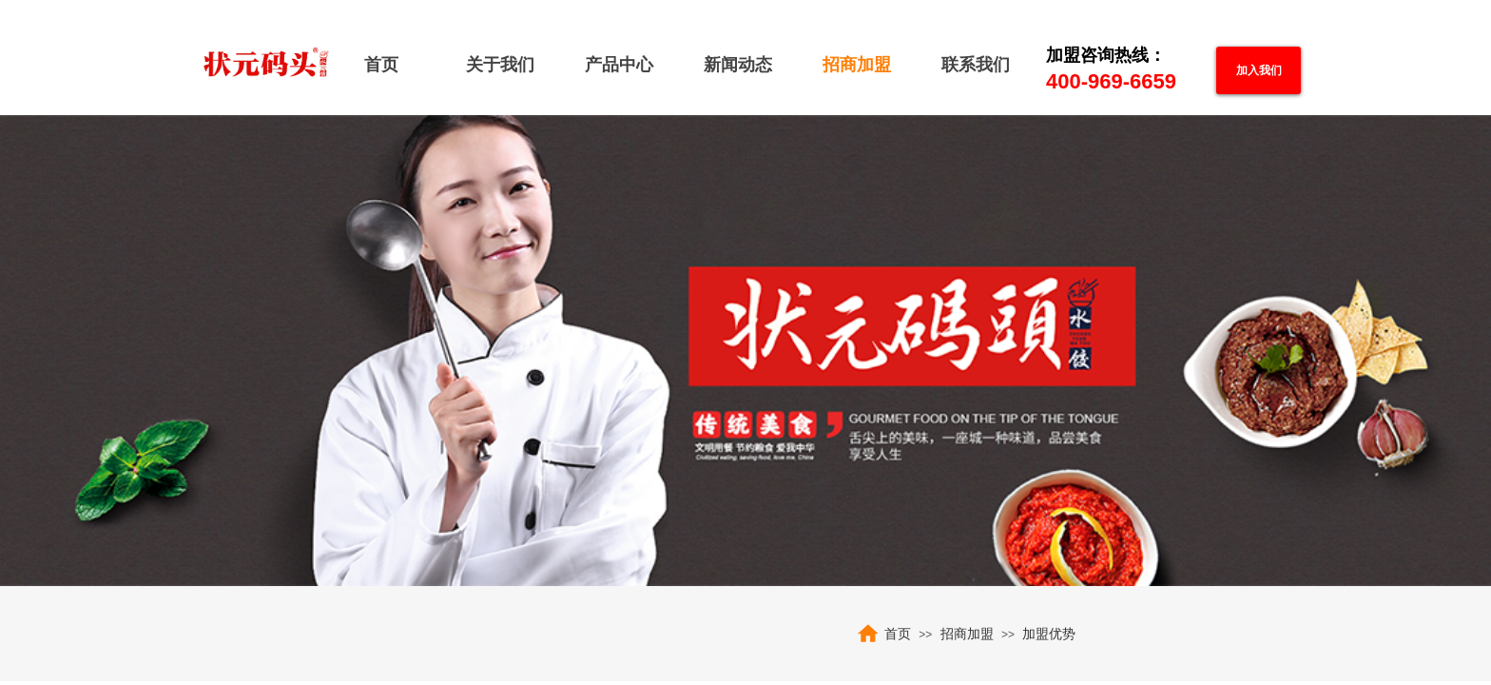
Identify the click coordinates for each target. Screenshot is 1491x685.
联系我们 (975, 64)
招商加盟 (857, 64)
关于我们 (500, 64)
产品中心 (619, 64)
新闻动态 (738, 64)
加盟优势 (1048, 633)
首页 (381, 64)
